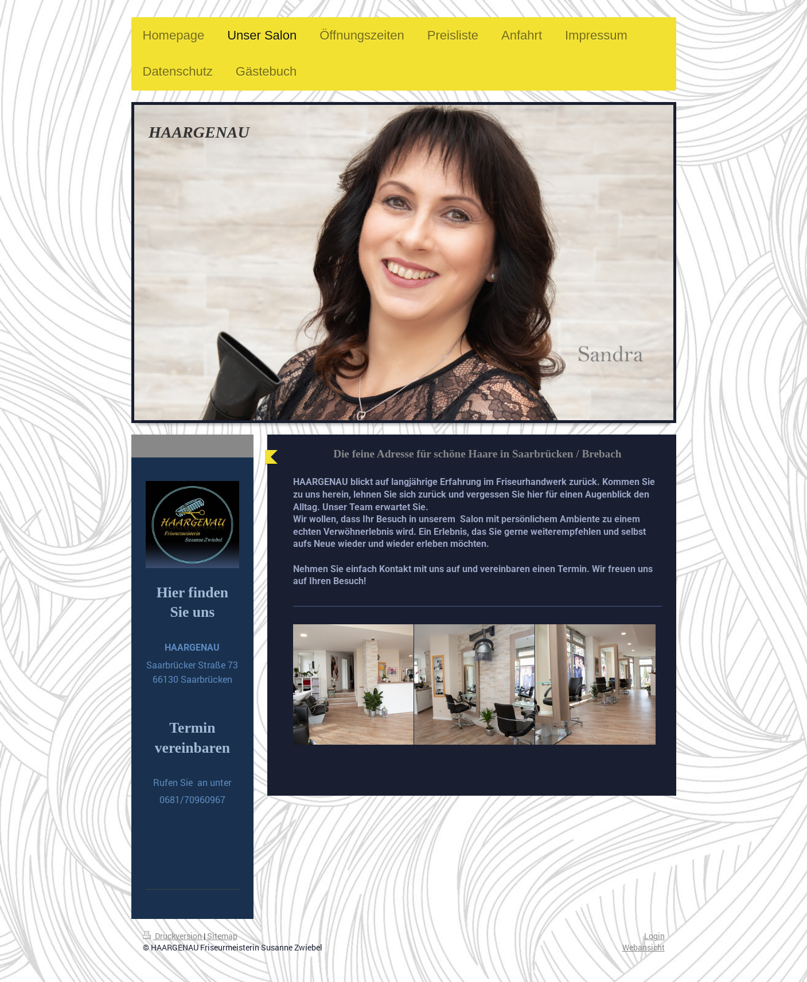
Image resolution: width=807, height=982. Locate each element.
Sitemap (222, 935)
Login (654, 935)
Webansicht (643, 947)
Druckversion (173, 935)
